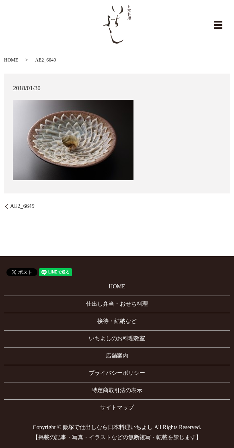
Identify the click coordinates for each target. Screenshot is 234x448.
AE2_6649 (22, 206)
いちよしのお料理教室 (117, 338)
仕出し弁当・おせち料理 (117, 304)
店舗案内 (117, 356)
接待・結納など (117, 321)
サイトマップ (117, 408)
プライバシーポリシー (117, 373)
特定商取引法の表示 (117, 390)
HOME (11, 60)
